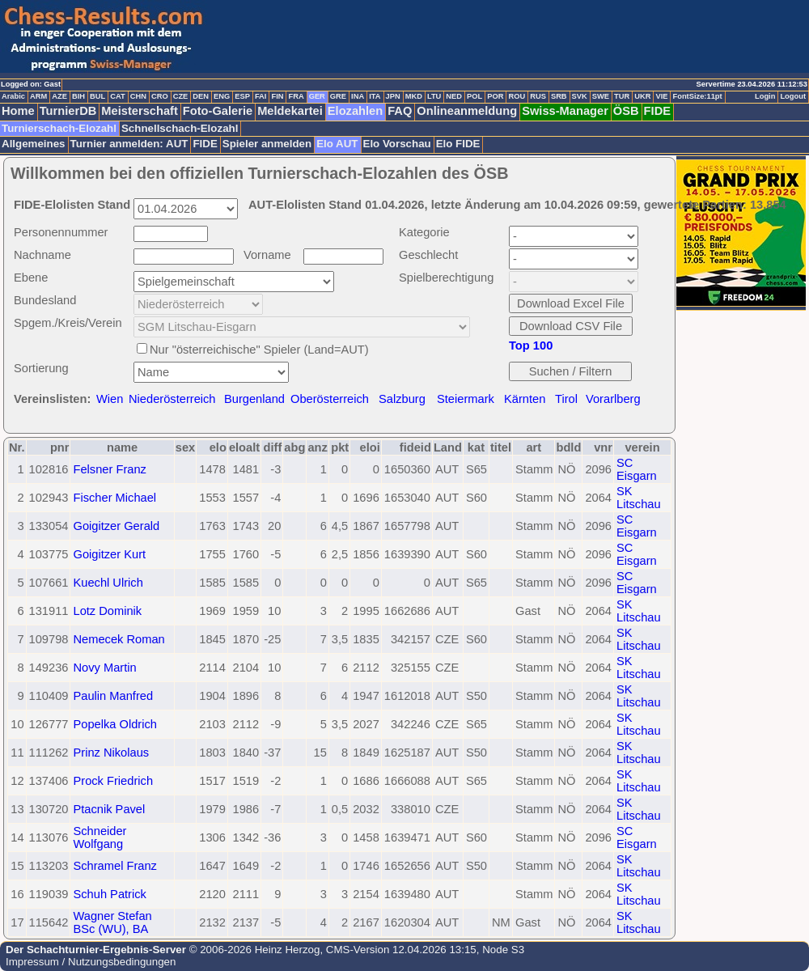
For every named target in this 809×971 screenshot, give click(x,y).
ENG (222, 96)
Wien (109, 398)
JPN (393, 96)
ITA (374, 96)
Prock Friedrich (113, 780)
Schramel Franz (114, 865)
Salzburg (402, 398)
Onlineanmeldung (467, 110)
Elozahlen (355, 110)
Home (18, 110)
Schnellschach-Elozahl (179, 128)
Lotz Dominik (107, 610)
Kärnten (524, 398)
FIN (277, 96)
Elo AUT (337, 144)
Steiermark (465, 398)
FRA (295, 96)
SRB (559, 96)
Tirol (566, 398)
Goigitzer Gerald (116, 525)
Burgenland (254, 398)
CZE (180, 96)
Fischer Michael (114, 497)
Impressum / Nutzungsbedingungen (91, 962)
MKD (413, 96)
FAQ (400, 110)
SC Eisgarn (636, 469)
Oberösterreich (329, 398)
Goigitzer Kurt (109, 554)
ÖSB (626, 110)
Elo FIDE (458, 144)
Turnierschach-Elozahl (59, 128)
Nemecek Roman (118, 639)
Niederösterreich (172, 398)
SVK (579, 96)
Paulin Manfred (113, 695)
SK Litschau (638, 498)
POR (495, 96)
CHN (138, 96)
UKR (642, 96)
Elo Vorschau (397, 144)
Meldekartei (290, 110)
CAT (117, 96)
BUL (97, 96)
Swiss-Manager (565, 110)
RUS (538, 96)
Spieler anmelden (266, 144)
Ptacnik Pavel (109, 809)
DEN (201, 96)
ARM (38, 96)
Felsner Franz (109, 469)
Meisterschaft (139, 110)
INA (357, 96)
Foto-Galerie (217, 110)
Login (765, 96)
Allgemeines (34, 144)
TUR (621, 96)
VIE (661, 96)
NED (454, 96)
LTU (434, 96)
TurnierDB (68, 110)
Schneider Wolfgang (99, 837)
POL (474, 96)
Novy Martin (104, 667)
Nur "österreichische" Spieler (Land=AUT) (259, 349)
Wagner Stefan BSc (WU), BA (112, 922)
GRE (338, 96)
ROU (516, 96)
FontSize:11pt (697, 96)
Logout (793, 96)
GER (317, 96)
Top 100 (531, 345)
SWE (600, 96)
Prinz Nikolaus (111, 752)
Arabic (13, 96)
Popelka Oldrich (114, 724)
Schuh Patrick (109, 894)
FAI (261, 96)
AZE (59, 96)
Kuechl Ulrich (107, 582)
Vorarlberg (613, 398)
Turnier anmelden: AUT (129, 144)
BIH (78, 96)
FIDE (657, 110)
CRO (159, 96)
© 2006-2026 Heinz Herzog (253, 949)
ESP (242, 96)
